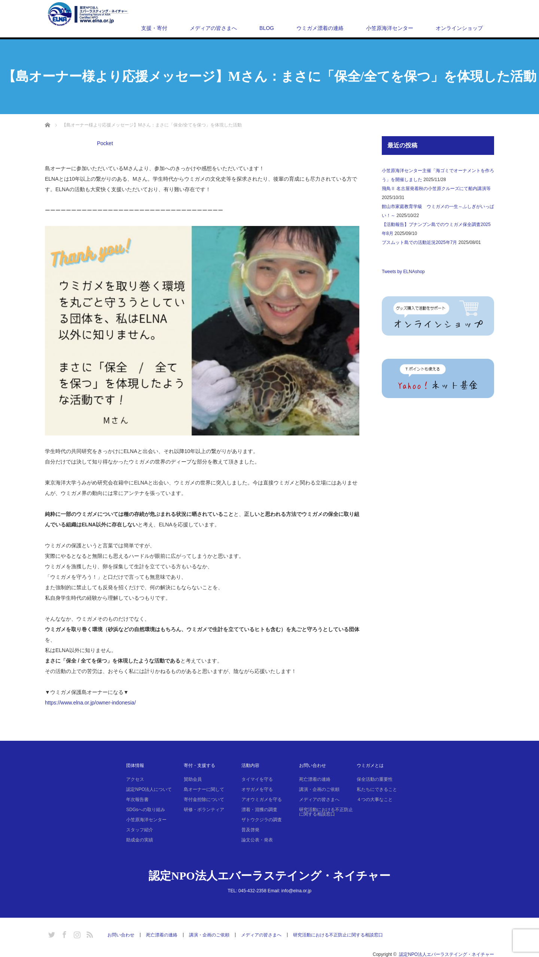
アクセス (135, 779)
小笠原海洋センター (389, 28)
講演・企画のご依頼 (319, 789)
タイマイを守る (257, 779)
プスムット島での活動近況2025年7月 (419, 242)
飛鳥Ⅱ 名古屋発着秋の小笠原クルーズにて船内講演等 (436, 188)
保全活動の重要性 (375, 779)
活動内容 (250, 765)
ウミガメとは (370, 765)
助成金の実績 (139, 840)
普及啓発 (250, 830)
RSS (88, 933)
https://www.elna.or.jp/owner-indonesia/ (90, 703)
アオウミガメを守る (261, 799)
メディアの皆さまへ (213, 28)
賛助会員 (193, 779)
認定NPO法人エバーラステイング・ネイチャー (269, 875)
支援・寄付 (154, 28)
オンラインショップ (459, 28)
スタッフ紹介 (139, 830)
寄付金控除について (204, 799)
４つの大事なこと (375, 799)
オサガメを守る (257, 789)
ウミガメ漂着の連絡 (320, 28)
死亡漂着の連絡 (315, 779)
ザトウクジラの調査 (261, 819)
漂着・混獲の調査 (259, 809)
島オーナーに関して (204, 789)
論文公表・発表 (257, 840)
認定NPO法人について (149, 789)
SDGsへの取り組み (145, 809)
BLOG (266, 28)
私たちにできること (377, 789)
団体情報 (135, 765)
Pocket (105, 143)
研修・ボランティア (204, 809)
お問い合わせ (312, 765)
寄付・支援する (199, 765)
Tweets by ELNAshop (403, 271)
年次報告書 (137, 799)
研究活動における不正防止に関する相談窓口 (326, 811)
